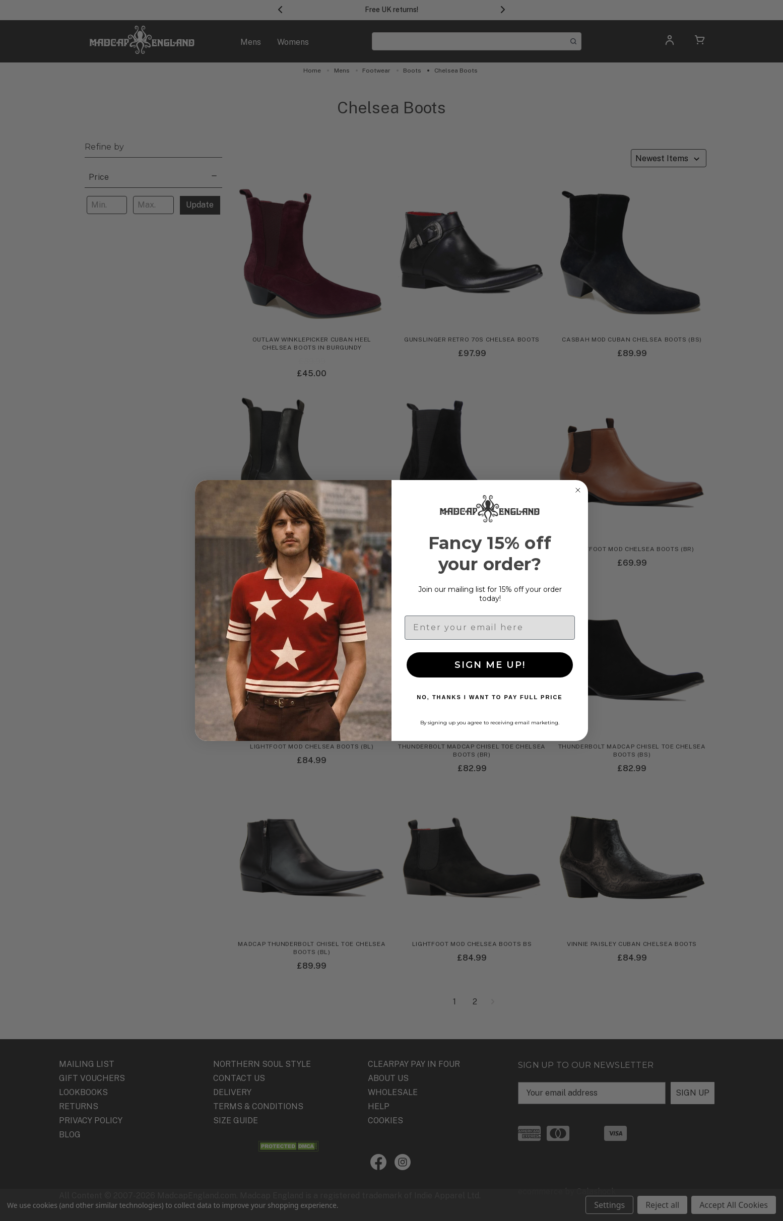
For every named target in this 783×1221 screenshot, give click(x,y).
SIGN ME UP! (490, 664)
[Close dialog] (578, 490)
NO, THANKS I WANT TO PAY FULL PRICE (489, 697)
